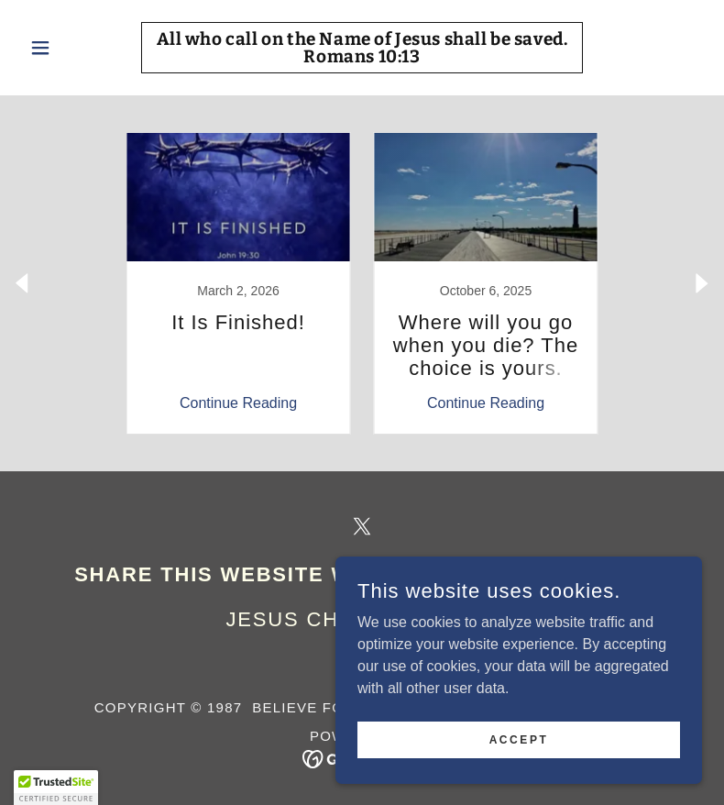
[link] (361, 57)
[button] (73, 47)
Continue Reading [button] (238, 403)
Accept (519, 739)
